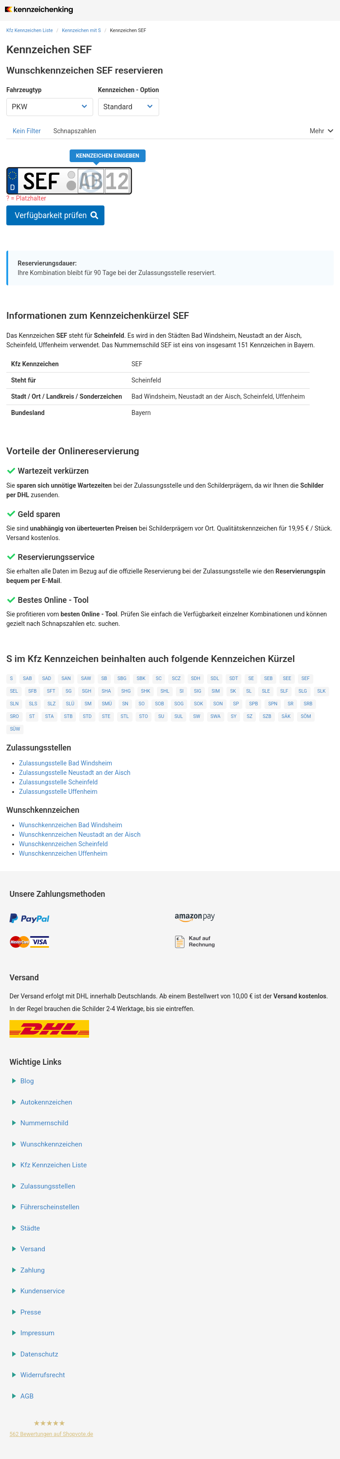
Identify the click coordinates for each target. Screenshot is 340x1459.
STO (143, 716)
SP (236, 704)
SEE (287, 678)
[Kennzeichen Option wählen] (128, 107)
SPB (253, 704)
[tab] (26, 131)
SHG (126, 691)
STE (106, 716)
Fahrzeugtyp (24, 89)
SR (290, 704)
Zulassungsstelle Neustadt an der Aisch (75, 772)
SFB (32, 691)
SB (104, 678)
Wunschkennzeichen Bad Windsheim (70, 825)
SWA (215, 716)
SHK (145, 691)
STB (68, 716)
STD (87, 716)
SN (125, 704)
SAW (86, 678)
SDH (195, 678)
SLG (302, 691)
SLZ (51, 704)
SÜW (15, 729)
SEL (14, 691)
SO (142, 704)
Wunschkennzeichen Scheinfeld (63, 844)
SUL (179, 716)
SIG (197, 691)
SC (158, 678)
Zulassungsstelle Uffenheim (58, 791)
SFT (51, 691)
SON (218, 704)
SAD (46, 678)
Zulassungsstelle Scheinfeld (58, 782)
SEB (268, 678)
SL (248, 691)
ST (32, 716)
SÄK (286, 716)
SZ (250, 716)
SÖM (306, 716)
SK (233, 691)
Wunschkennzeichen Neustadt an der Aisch (80, 834)
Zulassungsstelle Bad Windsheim (65, 763)
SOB (159, 704)
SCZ (176, 678)
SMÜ (107, 704)
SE (251, 678)
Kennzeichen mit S (81, 30)
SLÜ (70, 704)
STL (125, 716)
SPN (272, 704)
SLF (284, 691)
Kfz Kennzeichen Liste (29, 30)
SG (68, 691)
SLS (33, 704)
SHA (106, 691)
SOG (179, 704)
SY (233, 716)
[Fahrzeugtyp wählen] (49, 107)
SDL (215, 678)
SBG (122, 678)
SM (88, 704)
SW (196, 716)
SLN (14, 704)
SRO (14, 716)
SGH (86, 691)
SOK (198, 704)
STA (49, 716)
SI (181, 691)
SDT (233, 678)
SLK (321, 691)
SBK (141, 678)
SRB (308, 704)
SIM (216, 691)
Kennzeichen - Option (128, 89)
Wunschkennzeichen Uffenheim (63, 853)
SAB (27, 678)
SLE (266, 691)
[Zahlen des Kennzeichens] (117, 181)
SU (161, 716)
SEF (306, 678)
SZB (267, 716)
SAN (66, 678)
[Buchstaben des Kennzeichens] (91, 181)
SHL (165, 691)
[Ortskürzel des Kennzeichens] (41, 181)
